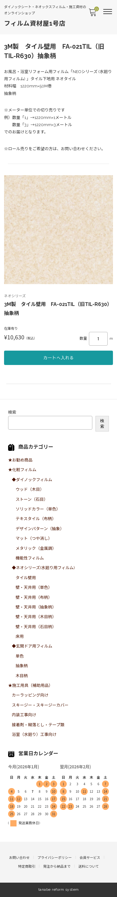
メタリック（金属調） (36, 548)
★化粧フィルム (22, 469)
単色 (20, 656)
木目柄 (22, 675)
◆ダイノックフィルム (32, 479)
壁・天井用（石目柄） (36, 626)
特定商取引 (26, 867)
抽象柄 (22, 665)
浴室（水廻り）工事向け (34, 734)
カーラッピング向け (30, 695)
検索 (12, 412)
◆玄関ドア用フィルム (32, 646)
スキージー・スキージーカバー (40, 705)
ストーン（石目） (32, 499)
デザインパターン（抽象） (40, 528)
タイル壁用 (26, 577)
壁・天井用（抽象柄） (36, 607)
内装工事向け (24, 714)
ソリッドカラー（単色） (38, 509)
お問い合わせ (19, 858)
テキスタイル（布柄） (36, 518)
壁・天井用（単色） (34, 587)
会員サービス (90, 858)
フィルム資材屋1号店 (35, 23)
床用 (20, 636)
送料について (88, 867)
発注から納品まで (57, 867)
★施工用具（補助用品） (30, 685)
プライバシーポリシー (54, 858)
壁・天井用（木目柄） (36, 616)
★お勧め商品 (20, 460)
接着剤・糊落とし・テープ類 (38, 724)
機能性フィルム (30, 558)
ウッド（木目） (30, 489)
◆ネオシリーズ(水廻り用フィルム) (43, 567)
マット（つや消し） (34, 538)
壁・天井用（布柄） (34, 597)
